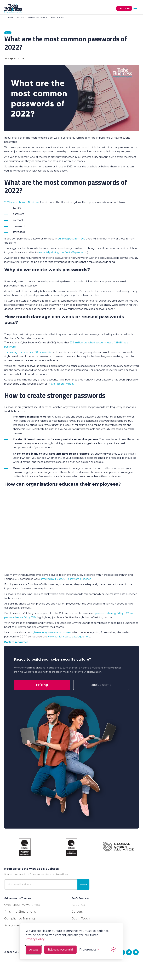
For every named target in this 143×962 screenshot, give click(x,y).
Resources (20, 17)
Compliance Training (19, 918)
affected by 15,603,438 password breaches (66, 578)
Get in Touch (81, 918)
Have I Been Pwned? (61, 383)
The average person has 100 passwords (27, 352)
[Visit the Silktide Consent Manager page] (113, 950)
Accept (33, 949)
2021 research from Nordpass (21, 202)
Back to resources (16, 642)
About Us (78, 904)
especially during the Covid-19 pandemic (63, 252)
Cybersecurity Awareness (22, 904)
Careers (77, 911)
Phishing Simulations (20, 911)
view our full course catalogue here (69, 636)
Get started (124, 8)
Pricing (42, 685)
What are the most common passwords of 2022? (46, 17)
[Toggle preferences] (89, 949)
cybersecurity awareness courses (51, 632)
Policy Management (18, 925)
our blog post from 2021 (72, 238)
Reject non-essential (60, 949)
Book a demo (101, 685)
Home (10, 17)
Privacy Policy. (35, 939)
